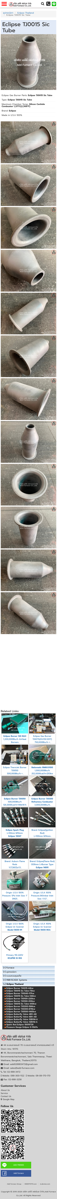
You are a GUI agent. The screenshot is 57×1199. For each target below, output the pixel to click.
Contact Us (6, 1096)
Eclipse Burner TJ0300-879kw (20, 1009)
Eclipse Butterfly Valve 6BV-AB (21, 1016)
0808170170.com (31, 1184)
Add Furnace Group (14, 1184)
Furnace (10, 967)
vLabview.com (45, 1184)
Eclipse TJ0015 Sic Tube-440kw (21, 1003)
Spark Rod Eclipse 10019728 (19, 1024)
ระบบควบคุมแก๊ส (13, 975)
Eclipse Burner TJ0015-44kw (19, 988)
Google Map (8, 1099)
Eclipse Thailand (25, 13)
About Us (5, 1090)
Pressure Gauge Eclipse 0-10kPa (22, 1027)
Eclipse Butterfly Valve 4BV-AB (21, 1014)
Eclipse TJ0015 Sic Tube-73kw (20, 990)
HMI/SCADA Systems (16, 980)
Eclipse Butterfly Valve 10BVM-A (22, 1019)
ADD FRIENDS (18, 1165)
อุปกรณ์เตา (8, 13)
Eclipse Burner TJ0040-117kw (20, 993)
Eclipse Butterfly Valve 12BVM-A (22, 1022)
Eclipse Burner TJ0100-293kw (20, 1001)
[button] (42, 4)
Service (4, 1093)
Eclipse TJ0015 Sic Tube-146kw (21, 996)
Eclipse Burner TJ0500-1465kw (21, 1011)
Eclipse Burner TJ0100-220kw (20, 998)
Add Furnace (19, 1173)
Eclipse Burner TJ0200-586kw (20, 1006)
